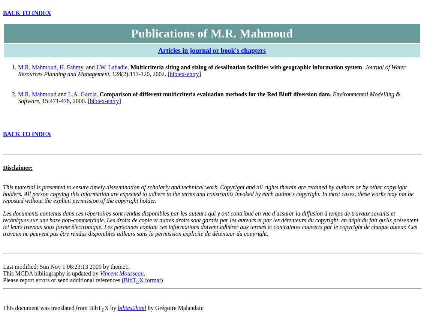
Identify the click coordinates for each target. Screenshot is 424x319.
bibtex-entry (184, 74)
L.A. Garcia (82, 94)
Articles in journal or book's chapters (212, 50)
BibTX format (142, 280)
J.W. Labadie (111, 67)
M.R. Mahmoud (37, 67)
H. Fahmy (71, 67)
